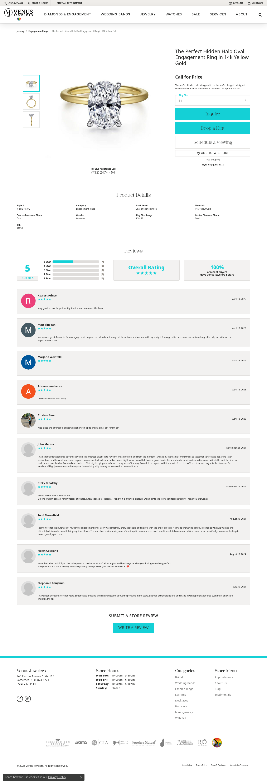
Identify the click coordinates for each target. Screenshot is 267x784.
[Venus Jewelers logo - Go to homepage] (18, 14)
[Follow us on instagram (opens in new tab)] (28, 699)
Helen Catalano (48, 551)
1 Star (47, 278)
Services (218, 14)
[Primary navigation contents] (145, 14)
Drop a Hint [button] (212, 128)
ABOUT (241, 14)
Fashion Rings (184, 689)
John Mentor (46, 444)
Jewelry (148, 14)
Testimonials (223, 694)
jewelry (20, 31)
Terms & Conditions (218, 765)
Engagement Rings (38, 31)
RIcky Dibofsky (47, 483)
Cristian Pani (46, 415)
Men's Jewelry (184, 712)
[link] (13, 3)
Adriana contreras (50, 386)
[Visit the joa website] (166, 743)
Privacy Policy (201, 765)
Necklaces (181, 700)
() (102, 262)
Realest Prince (47, 295)
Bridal (179, 677)
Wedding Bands (115, 14)
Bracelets (181, 706)
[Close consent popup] (81, 777)
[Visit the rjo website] (202, 743)
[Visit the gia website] (100, 743)
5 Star (47, 262)
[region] (104, 101)
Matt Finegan (46, 324)
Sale (196, 14)
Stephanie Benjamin (51, 583)
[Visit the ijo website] (120, 743)
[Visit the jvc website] (185, 743)
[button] (236, 3)
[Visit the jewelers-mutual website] (144, 743)
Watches (174, 14)
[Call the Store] (26, 683)
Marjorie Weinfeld (50, 357)
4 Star (47, 266)
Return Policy (186, 765)
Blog (218, 689)
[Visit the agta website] (81, 743)
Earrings (180, 694)
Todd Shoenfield (48, 515)
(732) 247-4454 (103, 172)
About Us (221, 683)
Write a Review (133, 628)
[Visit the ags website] (58, 743)
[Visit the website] (217, 743)
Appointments (224, 677)
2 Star (47, 274)
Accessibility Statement (239, 765)
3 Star (47, 270)
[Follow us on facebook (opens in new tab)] (20, 699)
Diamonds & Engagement (67, 14)
